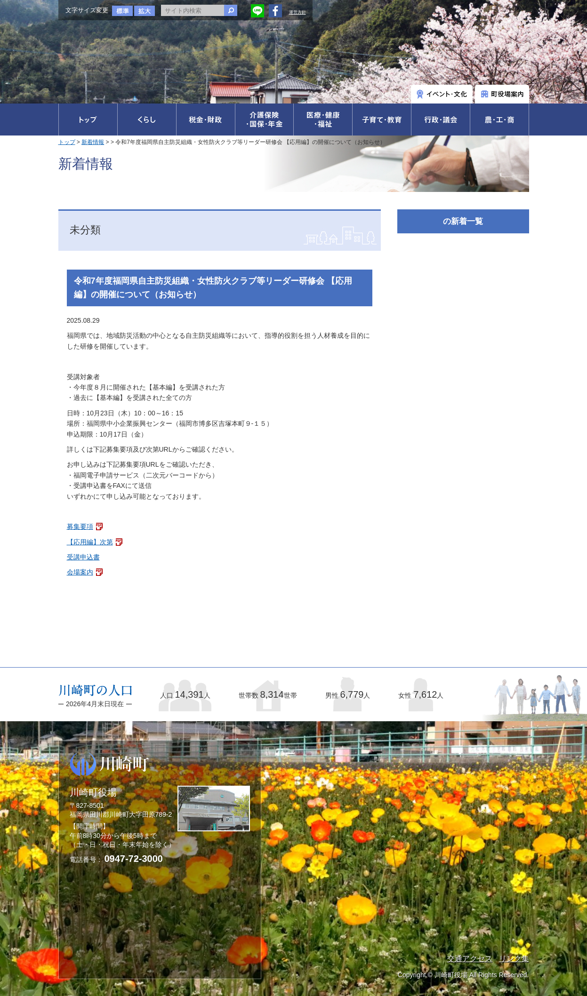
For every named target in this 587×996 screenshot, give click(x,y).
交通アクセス (469, 959)
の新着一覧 (463, 221)
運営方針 (297, 12)
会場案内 (80, 572)
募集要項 (80, 526)
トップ (66, 142)
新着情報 (92, 142)
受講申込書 (83, 557)
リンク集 (514, 959)
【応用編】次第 (90, 542)
